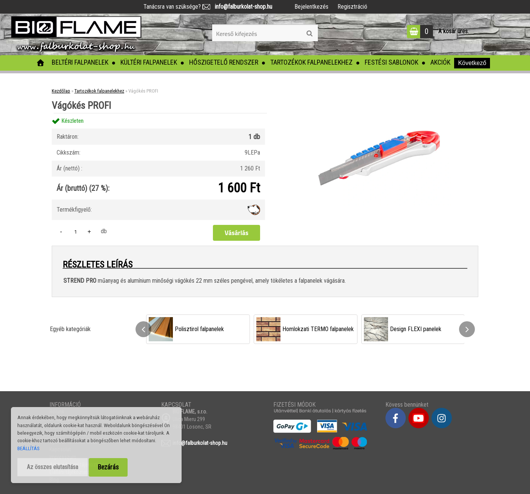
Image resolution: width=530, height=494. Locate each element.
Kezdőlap (61, 91)
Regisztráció (352, 6)
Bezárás (108, 467)
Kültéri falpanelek (148, 62)
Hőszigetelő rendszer (223, 62)
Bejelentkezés (311, 6)
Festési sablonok (391, 62)
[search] (309, 33)
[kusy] (75, 231)
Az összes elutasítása (52, 467)
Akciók (440, 62)
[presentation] (143, 329)
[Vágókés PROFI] (379, 113)
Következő (472, 63)
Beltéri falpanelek (80, 62)
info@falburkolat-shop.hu (241, 6)
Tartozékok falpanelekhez (311, 62)
